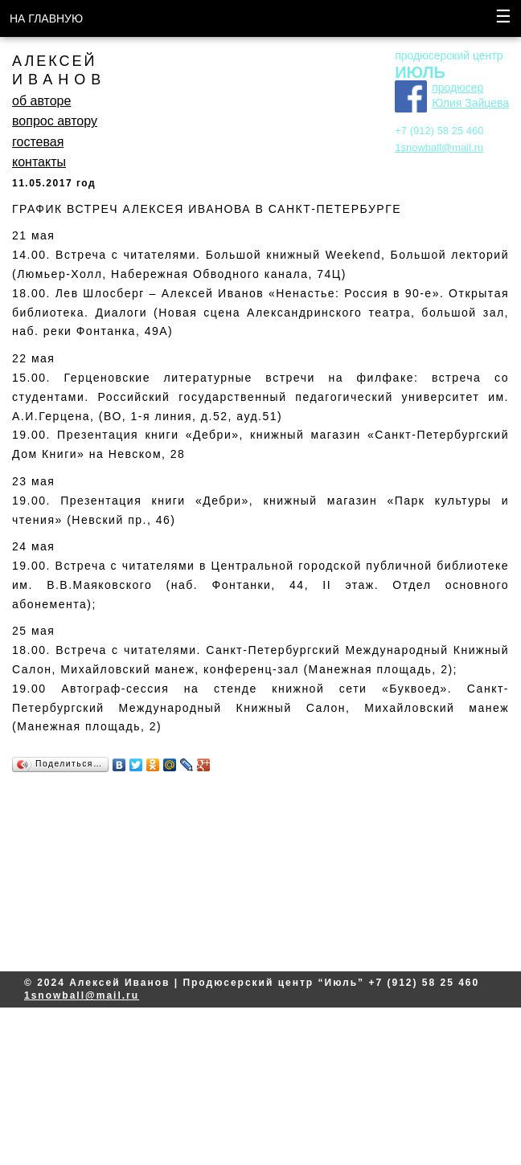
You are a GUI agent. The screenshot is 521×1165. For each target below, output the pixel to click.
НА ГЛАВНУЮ (46, 18)
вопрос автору (54, 121)
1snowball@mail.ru (439, 147)
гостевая (38, 142)
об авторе (41, 101)
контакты (39, 162)
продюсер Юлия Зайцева (470, 95)
